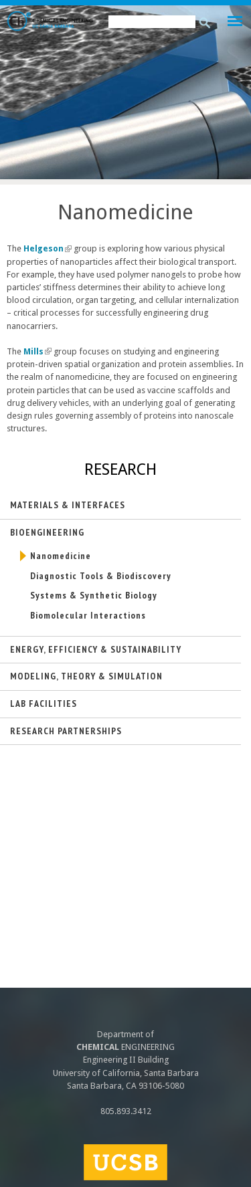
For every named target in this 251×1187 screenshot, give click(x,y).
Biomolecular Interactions (88, 615)
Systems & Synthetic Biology (93, 595)
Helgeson (47, 248)
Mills (37, 351)
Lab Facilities (43, 703)
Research (120, 469)
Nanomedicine (60, 556)
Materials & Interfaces (67, 505)
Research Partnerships (66, 731)
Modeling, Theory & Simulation (86, 676)
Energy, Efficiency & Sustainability (95, 649)
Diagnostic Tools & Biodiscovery (100, 576)
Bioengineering (47, 532)
